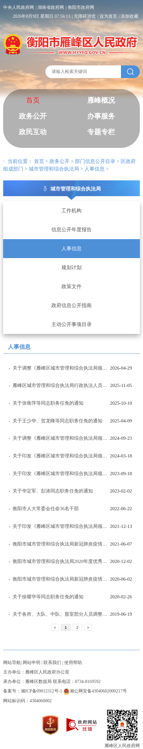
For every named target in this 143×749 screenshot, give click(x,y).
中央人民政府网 (18, 7)
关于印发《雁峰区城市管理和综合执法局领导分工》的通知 (61, 455)
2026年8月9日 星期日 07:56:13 (41, 16)
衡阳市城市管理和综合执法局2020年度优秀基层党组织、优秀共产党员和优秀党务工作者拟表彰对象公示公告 (61, 561)
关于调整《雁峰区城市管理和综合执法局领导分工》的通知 (61, 438)
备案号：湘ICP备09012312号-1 (32, 691)
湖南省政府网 (50, 7)
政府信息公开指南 (71, 305)
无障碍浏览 (85, 16)
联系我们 (52, 662)
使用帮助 (73, 662)
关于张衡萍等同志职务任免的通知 (48, 403)
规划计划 (71, 267)
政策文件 (71, 286)
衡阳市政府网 (81, 7)
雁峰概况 (101, 100)
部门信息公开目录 (95, 161)
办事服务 (101, 116)
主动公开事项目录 (71, 324)
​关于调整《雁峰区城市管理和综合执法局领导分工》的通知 (61, 368)
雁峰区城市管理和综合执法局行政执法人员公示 (61, 385)
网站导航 (12, 662)
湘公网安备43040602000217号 (95, 691)
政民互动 (33, 132)
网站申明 (31, 662)
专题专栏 (101, 132)
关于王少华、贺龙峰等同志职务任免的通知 (57, 420)
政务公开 (33, 116)
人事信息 (94, 169)
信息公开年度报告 (71, 229)
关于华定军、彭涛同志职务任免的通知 (53, 490)
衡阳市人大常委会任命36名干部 (46, 508)
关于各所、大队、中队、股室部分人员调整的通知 (61, 614)
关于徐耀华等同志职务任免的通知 (48, 596)
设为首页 (108, 16)
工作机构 (71, 210)
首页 (33, 100)
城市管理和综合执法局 (54, 169)
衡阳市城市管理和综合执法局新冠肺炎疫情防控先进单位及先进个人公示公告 (61, 544)
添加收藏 (129, 16)
